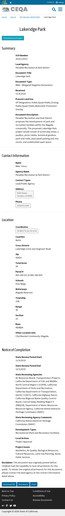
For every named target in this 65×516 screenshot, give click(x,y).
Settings (60, 2)
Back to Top (8, 491)
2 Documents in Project (12, 38)
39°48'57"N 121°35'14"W (27, 231)
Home (4, 17)
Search (13, 17)
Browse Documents (42, 500)
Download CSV (9, 484)
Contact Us (50, 2)
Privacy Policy (8, 495)
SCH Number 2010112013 (30, 17)
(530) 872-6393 (23, 205)
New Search (23, 484)
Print (34, 484)
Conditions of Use (41, 491)
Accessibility (39, 495)
